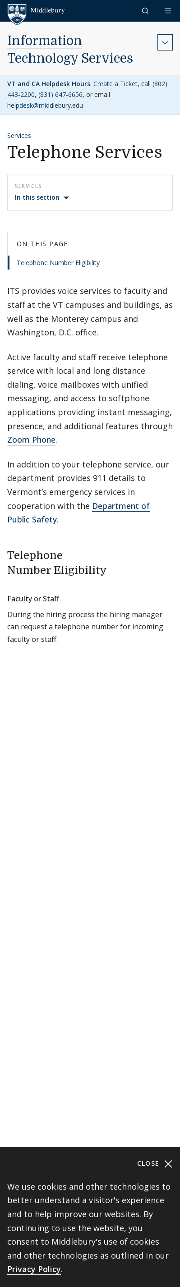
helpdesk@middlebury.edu (45, 105)
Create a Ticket (115, 83)
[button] (146, 10)
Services (19, 135)
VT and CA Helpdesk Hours (48, 83)
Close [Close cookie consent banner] (155, 1163)
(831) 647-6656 (60, 94)
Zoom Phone (31, 439)
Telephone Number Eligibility (58, 262)
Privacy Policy (34, 1269)
